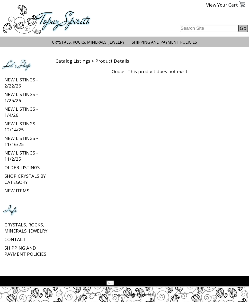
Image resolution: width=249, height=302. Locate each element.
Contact (15, 239)
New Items (16, 190)
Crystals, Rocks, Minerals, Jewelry (88, 42)
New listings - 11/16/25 (21, 141)
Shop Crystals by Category (25, 179)
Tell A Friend (128, 284)
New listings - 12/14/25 (21, 126)
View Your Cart (222, 5)
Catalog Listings (72, 61)
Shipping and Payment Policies (164, 42)
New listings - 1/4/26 (21, 112)
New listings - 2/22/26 (21, 83)
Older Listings (22, 167)
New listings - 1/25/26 (21, 97)
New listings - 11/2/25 (21, 156)
